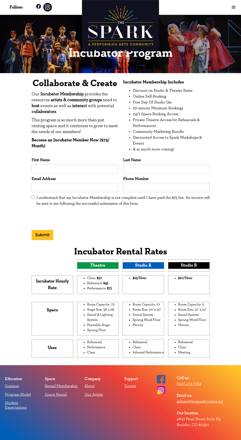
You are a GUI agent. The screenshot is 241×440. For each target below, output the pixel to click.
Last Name (132, 160)
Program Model (18, 394)
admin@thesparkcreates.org (200, 401)
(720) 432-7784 (189, 384)
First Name (41, 160)
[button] (233, 7)
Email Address (44, 179)
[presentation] (69, 217)
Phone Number (136, 179)
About (89, 386)
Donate (130, 386)
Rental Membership (61, 386)
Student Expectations (15, 405)
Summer (12, 386)
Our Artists (93, 394)
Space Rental (56, 394)
